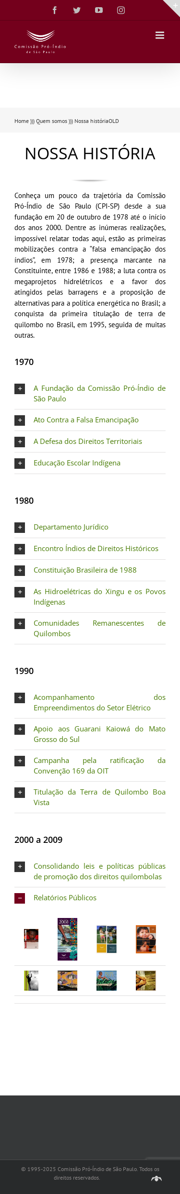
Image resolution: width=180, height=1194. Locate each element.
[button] (90, 393)
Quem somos (51, 120)
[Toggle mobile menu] (161, 35)
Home (21, 120)
